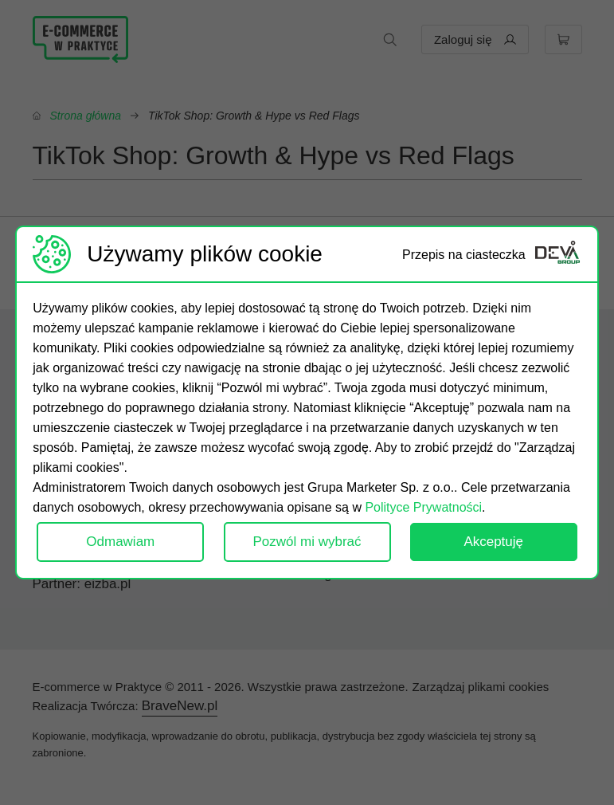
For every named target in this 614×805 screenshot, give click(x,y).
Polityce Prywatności (423, 507)
